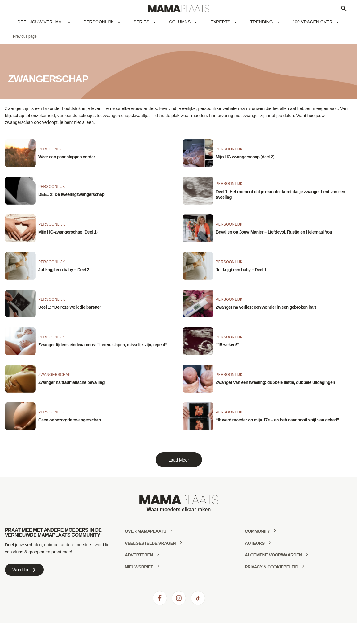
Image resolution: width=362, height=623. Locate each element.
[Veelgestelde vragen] (181, 542)
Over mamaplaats (145, 531)
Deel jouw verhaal (44, 22)
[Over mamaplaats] (171, 530)
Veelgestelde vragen (150, 543)
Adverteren (139, 554)
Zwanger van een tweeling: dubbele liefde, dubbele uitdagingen (275, 382)
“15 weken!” (227, 344)
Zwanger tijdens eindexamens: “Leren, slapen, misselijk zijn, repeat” (102, 344)
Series (145, 22)
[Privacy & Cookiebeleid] (303, 566)
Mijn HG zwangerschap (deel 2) (245, 156)
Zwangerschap (54, 375)
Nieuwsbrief (139, 566)
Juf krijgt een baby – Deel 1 (241, 269)
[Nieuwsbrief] (158, 566)
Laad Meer (178, 460)
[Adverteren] (158, 554)
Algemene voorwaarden (273, 554)
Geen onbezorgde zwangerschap (69, 419)
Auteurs (255, 543)
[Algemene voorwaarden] (307, 554)
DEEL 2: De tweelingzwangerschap (71, 194)
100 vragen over (316, 22)
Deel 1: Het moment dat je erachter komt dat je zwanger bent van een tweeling (280, 194)
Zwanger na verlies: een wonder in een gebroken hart (266, 307)
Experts (224, 22)
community (257, 531)
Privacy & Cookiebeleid (271, 566)
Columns (183, 22)
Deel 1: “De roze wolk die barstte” (69, 307)
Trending (265, 22)
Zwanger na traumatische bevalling (71, 382)
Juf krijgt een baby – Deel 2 (63, 269)
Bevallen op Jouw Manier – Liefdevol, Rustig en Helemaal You (274, 232)
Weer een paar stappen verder (66, 156)
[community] (275, 530)
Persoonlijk (102, 22)
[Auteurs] (270, 542)
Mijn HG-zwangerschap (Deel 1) (67, 232)
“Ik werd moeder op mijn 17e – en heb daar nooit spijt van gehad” (277, 419)
